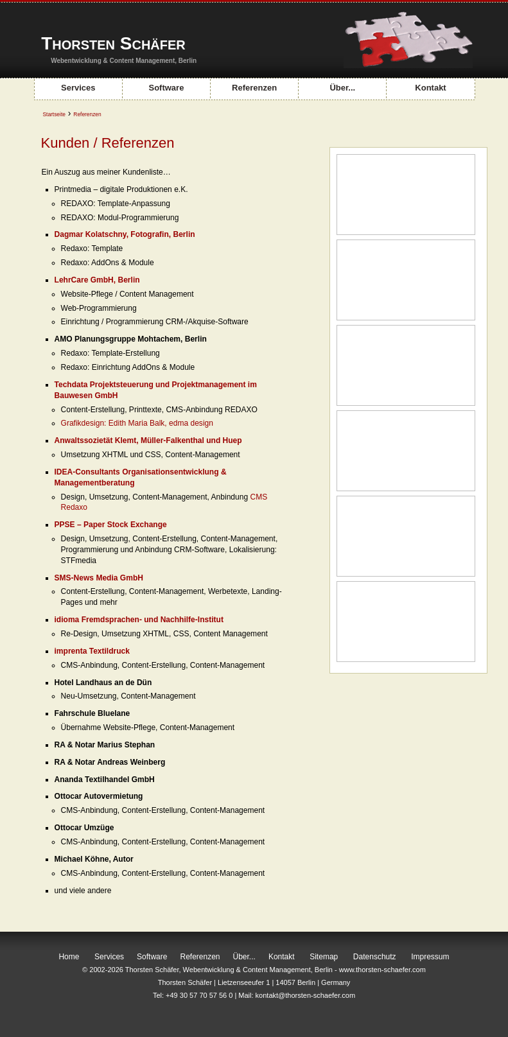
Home (68, 956)
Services (78, 87)
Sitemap (324, 956)
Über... (342, 87)
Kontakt (430, 87)
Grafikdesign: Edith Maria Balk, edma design (137, 423)
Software (166, 87)
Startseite (54, 114)
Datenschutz (374, 956)
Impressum (430, 956)
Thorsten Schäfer (113, 43)
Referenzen (254, 87)
